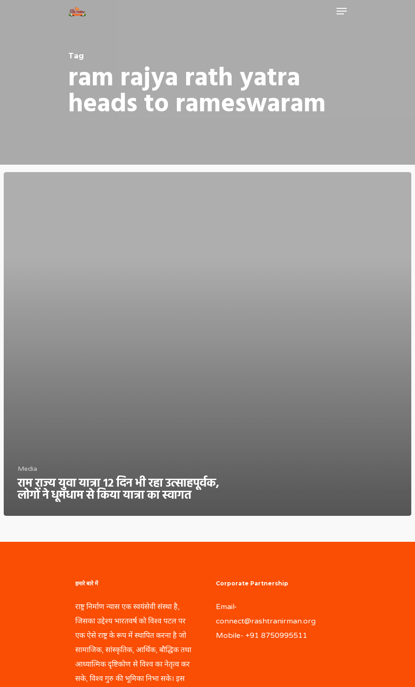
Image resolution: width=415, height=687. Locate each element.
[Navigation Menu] (342, 11)
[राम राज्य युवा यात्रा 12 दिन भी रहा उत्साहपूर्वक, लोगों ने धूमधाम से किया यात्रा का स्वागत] (207, 344)
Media (27, 469)
